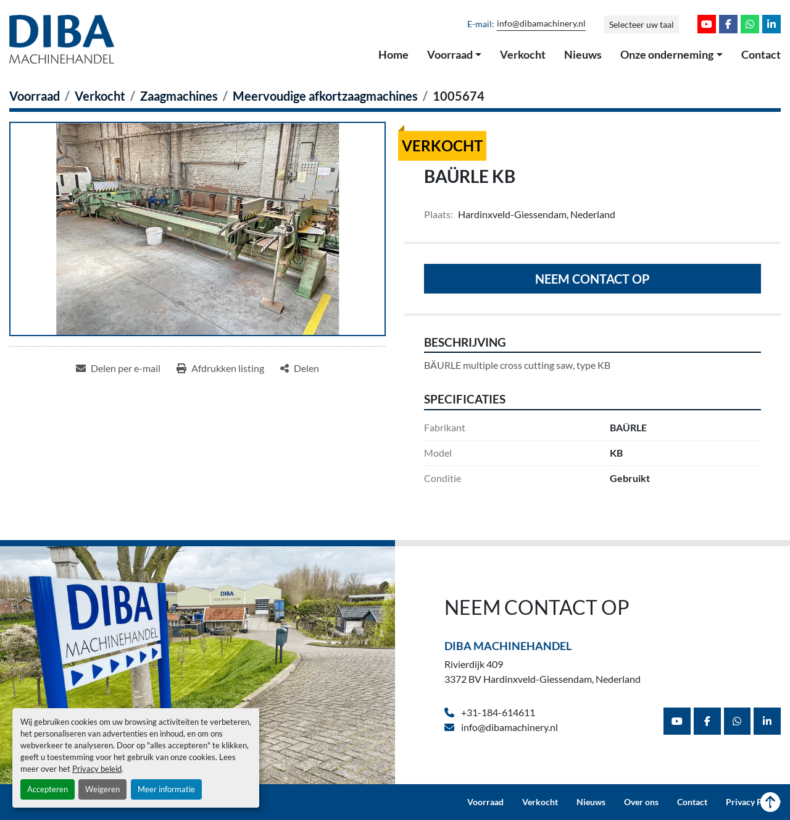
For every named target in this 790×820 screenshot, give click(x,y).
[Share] (299, 368)
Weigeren (102, 789)
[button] (454, 55)
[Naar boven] (770, 802)
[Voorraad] (34, 95)
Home (393, 54)
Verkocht (523, 54)
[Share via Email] (118, 368)
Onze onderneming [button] (666, 54)
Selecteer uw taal (641, 24)
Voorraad (450, 54)
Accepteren (47, 789)
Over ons (641, 802)
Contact (761, 54)
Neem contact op (592, 278)
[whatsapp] (750, 24)
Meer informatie (166, 789)
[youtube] (706, 24)
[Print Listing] (220, 368)
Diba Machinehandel (508, 646)
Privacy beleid (97, 769)
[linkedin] (771, 24)
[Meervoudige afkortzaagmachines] (325, 95)
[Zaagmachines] (179, 95)
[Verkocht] (100, 95)
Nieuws (583, 54)
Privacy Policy (753, 802)
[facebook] (728, 24)
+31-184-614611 (497, 712)
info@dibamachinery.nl (541, 23)
